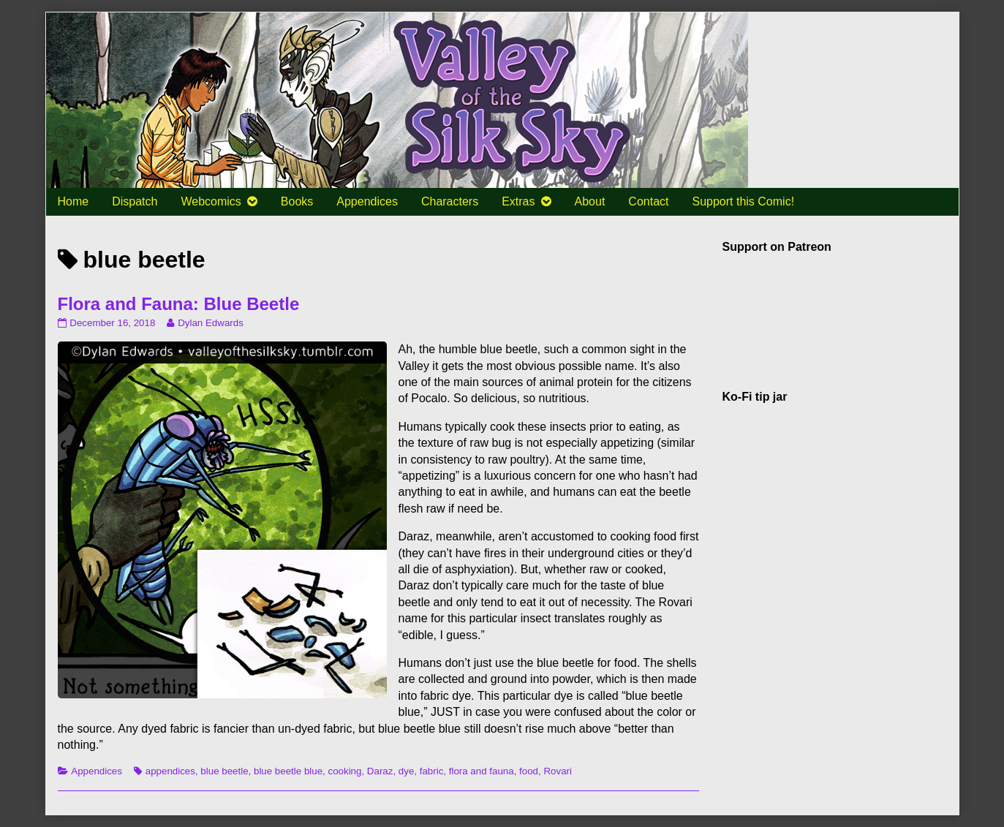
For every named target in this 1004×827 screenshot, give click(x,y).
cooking (345, 771)
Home (73, 201)
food (528, 771)
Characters (449, 201)
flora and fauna (481, 771)
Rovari (557, 771)
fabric (432, 771)
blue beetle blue (288, 771)
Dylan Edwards (210, 322)
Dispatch (134, 201)
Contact (648, 201)
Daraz (380, 771)
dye (407, 771)
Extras (518, 201)
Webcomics (211, 201)
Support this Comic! (743, 201)
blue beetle (224, 771)
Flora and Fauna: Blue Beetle (179, 304)
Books (297, 201)
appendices (170, 771)
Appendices (367, 201)
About (590, 201)
